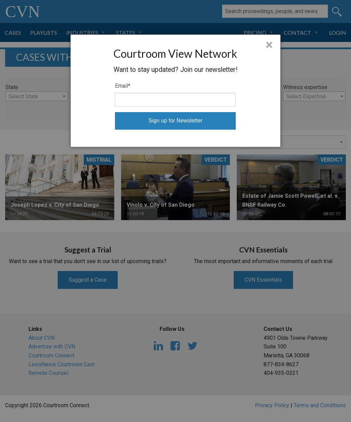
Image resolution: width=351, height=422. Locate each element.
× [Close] (269, 45)
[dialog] (175, 90)
